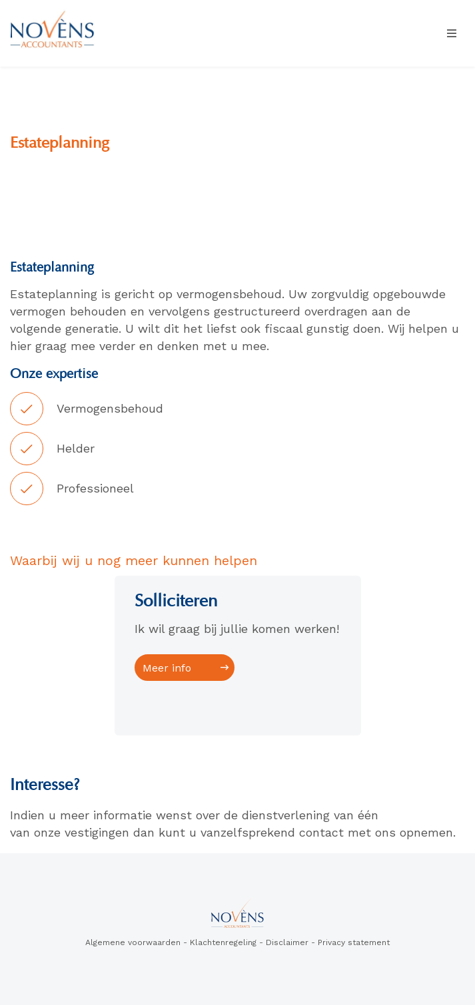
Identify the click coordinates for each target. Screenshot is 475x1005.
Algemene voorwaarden (133, 942)
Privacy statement (354, 942)
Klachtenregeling (223, 942)
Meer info (167, 668)
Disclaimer (287, 942)
